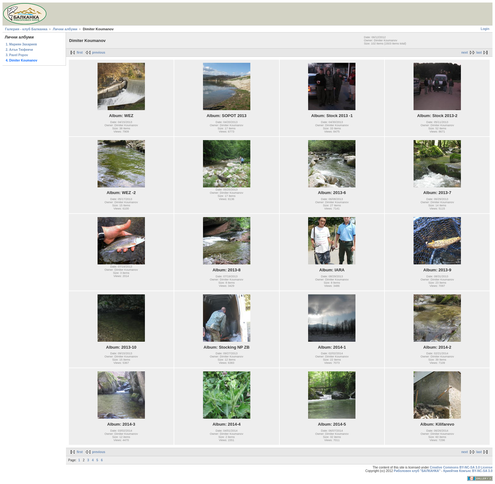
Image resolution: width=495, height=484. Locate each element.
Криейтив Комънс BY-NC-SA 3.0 (467, 471)
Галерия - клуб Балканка (26, 29)
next (464, 52)
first (80, 52)
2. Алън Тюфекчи (19, 49)
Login (485, 29)
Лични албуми (65, 29)
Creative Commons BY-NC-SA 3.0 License (461, 467)
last (479, 52)
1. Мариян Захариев (21, 44)
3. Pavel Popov (17, 55)
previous (98, 52)
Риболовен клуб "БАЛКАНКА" (417, 471)
